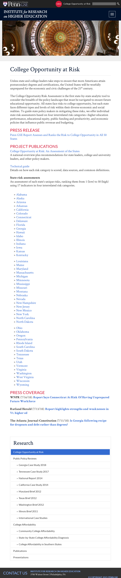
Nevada (20, 299)
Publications (20, 550)
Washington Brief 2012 (31, 504)
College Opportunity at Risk (77, 4)
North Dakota (24, 322)
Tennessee (22, 354)
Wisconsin (23, 381)
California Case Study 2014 (33, 484)
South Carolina (25, 347)
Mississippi (23, 284)
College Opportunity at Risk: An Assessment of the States (45, 151)
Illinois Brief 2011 (28, 511)
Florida (20, 225)
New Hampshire (26, 303)
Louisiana (22, 261)
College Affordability (24, 524)
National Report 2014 (30, 478)
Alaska (20, 198)
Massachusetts (25, 272)
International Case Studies (33, 517)
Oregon (21, 335)
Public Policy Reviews (25, 458)
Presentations (21, 557)
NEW (59, 4)
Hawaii (20, 232)
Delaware (22, 221)
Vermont (22, 366)
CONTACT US (15, 573)
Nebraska (22, 295)
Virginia (21, 369)
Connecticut (23, 217)
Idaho (19, 236)
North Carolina (25, 318)
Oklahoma (22, 332)
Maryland (22, 269)
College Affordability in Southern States (40, 544)
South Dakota (24, 350)
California (22, 209)
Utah (19, 362)
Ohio (19, 328)
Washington (24, 373)
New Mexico (24, 310)
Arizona (21, 202)
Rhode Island (24, 343)
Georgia (21, 228)
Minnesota (22, 280)
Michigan (22, 276)
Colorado (22, 213)
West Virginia (25, 377)
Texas (19, 358)
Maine (20, 265)
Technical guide (19, 166)
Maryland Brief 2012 (30, 491)
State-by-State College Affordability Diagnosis (44, 537)
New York (22, 314)
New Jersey (23, 306)
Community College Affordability (37, 530)
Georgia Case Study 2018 (32, 464)
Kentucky (22, 255)
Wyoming (22, 384)
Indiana (21, 244)
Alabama (21, 194)
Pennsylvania (24, 339)
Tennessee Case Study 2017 (34, 471)
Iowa (19, 247)
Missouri (21, 288)
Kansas (20, 251)
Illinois (20, 240)
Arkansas (21, 206)
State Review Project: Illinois (102, 58)
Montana (22, 291)
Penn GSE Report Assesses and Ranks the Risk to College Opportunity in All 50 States (58, 137)
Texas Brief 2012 (28, 497)
